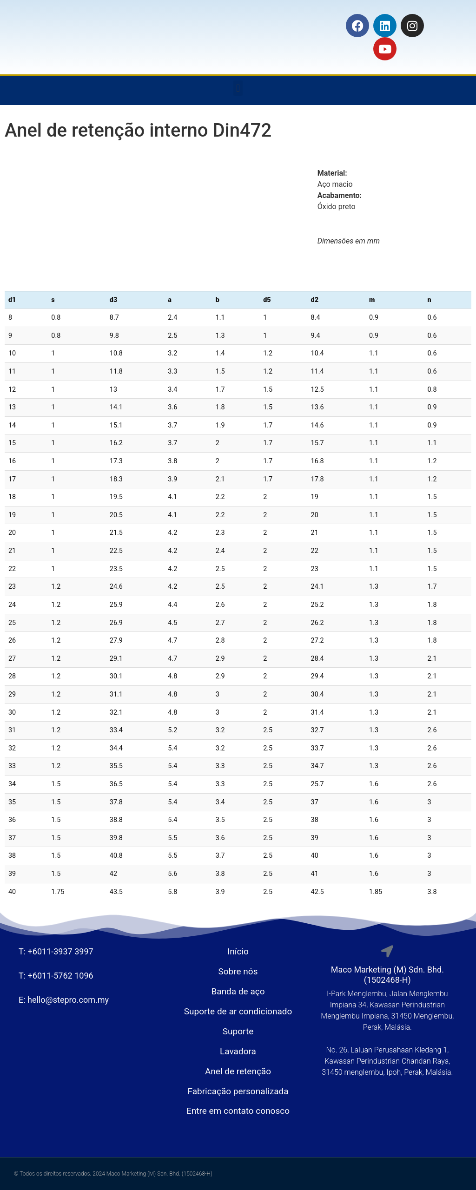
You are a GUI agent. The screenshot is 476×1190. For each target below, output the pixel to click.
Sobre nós (238, 971)
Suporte (238, 1031)
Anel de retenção (238, 1071)
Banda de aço (237, 991)
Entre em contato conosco (238, 1110)
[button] (237, 88)
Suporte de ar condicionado (238, 1011)
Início (238, 951)
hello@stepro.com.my (68, 1000)
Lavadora (238, 1051)
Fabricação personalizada (237, 1091)
